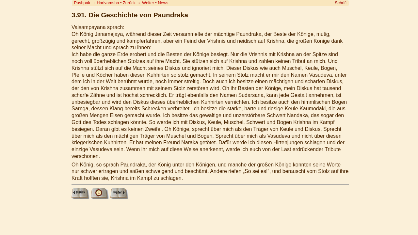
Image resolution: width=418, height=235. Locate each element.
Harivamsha (108, 2)
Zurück (129, 2)
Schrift (340, 2)
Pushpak (82, 2)
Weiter (148, 2)
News (163, 2)
